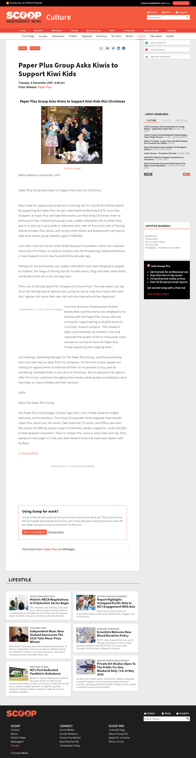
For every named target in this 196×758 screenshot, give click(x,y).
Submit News (18, 737)
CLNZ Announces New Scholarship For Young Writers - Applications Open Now (164, 128)
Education (156, 36)
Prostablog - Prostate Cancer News (163, 247)
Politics (73, 36)
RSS (148, 174)
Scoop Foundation (70, 737)
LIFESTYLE (20, 580)
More (186, 174)
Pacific (112, 30)
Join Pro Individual (34, 532)
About (14, 734)
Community (129, 30)
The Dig (73, 30)
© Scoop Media (19, 753)
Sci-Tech (116, 36)
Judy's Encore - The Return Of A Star (160, 153)
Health (170, 36)
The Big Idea (151, 244)
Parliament (58, 36)
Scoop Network (68, 734)
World (129, 36)
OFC (166, 159)
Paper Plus (44, 87)
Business (102, 36)
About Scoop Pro (118, 734)
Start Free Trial (181, 3)
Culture (141, 36)
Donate (15, 745)
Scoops (43, 36)
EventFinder (151, 236)
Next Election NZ (69, 741)
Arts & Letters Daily (155, 241)
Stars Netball (166, 149)
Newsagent (17, 741)
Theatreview (151, 238)
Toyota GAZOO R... (180, 137)
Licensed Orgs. (117, 730)
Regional (87, 36)
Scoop (23, 30)
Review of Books (151, 30)
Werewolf (38, 30)
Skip (187, 153)
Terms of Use (116, 741)
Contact (15, 730)
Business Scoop (93, 30)
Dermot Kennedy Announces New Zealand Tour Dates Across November (165, 164)
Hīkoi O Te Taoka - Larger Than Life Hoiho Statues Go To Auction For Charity (166, 142)
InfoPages (171, 30)
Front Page (28, 36)
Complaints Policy (70, 745)
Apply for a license (119, 737)
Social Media (67, 730)
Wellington (57, 30)
